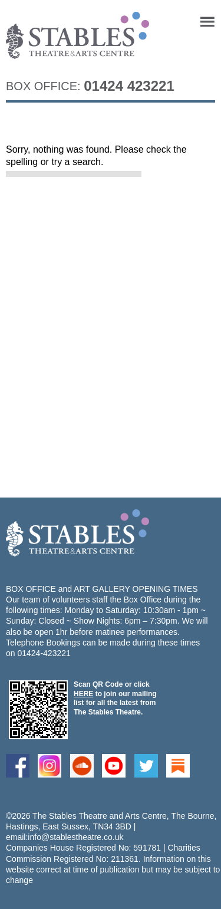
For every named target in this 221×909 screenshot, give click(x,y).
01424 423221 (129, 86)
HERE (83, 694)
